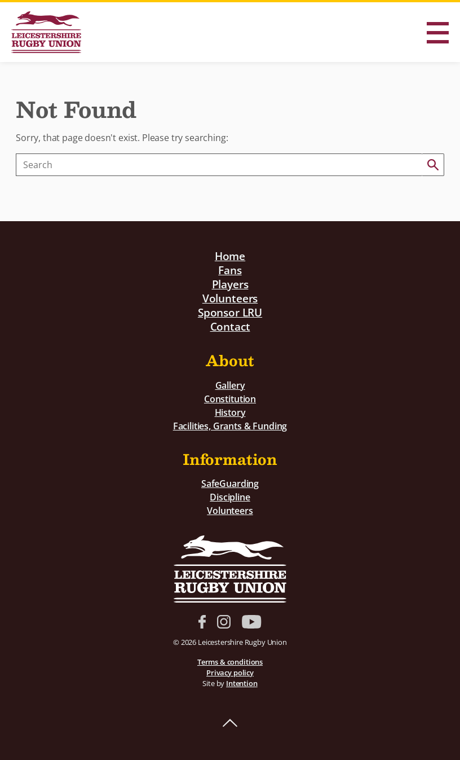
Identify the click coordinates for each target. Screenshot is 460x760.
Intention (242, 683)
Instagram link (224, 622)
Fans (229, 270)
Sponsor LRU (230, 312)
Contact (230, 326)
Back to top (230, 723)
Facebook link (202, 622)
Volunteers (230, 298)
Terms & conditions (230, 662)
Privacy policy (230, 672)
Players (230, 284)
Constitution (230, 399)
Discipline (230, 497)
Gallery (230, 385)
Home (230, 255)
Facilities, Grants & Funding (230, 426)
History (230, 412)
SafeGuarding (230, 483)
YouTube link (251, 622)
